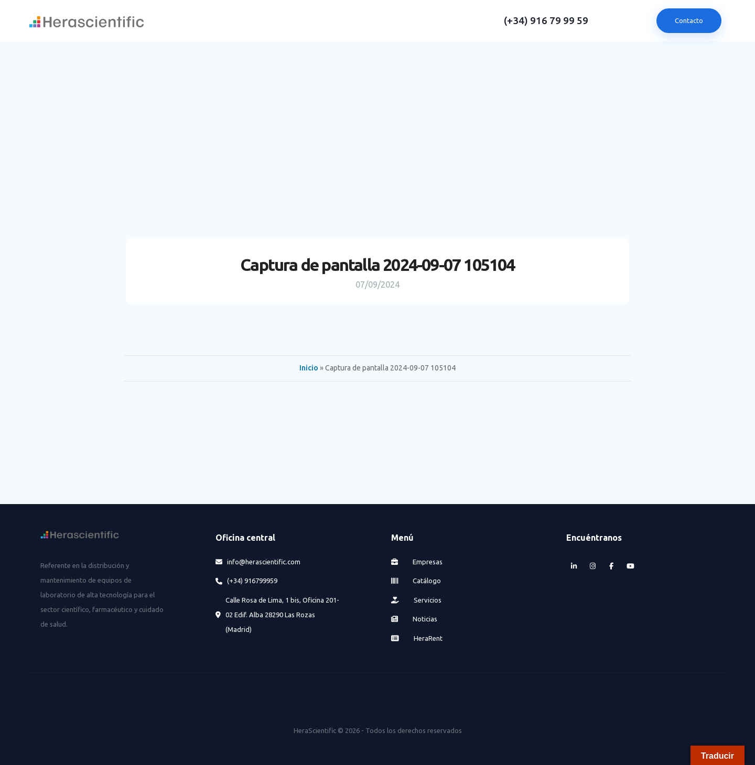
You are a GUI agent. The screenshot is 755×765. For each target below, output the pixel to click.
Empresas (417, 561)
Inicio (308, 368)
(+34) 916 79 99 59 (546, 21)
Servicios (416, 600)
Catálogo (416, 580)
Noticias (414, 618)
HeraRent (417, 638)
